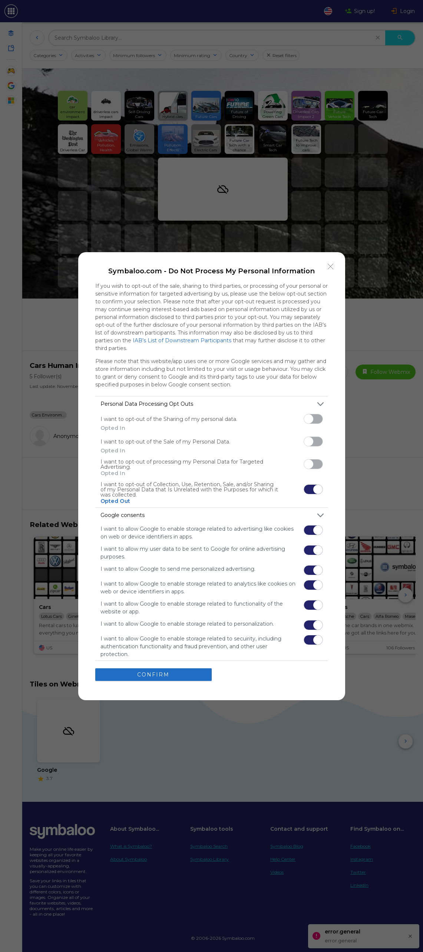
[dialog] (211, 476)
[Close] (331, 267)
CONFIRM (153, 674)
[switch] (313, 419)
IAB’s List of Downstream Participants (182, 340)
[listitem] (211, 404)
